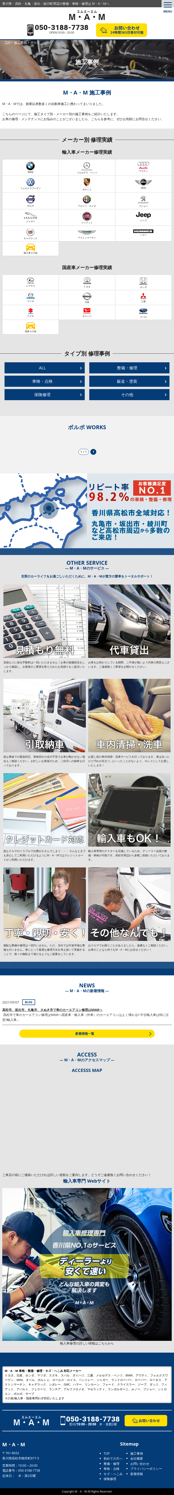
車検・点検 (42, 381)
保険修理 (42, 394)
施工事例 (136, 1453)
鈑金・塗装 (127, 381)
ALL (42, 367)
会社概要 (136, 1458)
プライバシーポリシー (146, 1468)
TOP (107, 1453)
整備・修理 (127, 367)
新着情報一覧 (84, 1033)
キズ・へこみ (113, 1474)
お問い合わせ (139, 1463)
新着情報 (136, 1474)
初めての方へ (113, 1458)
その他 (127, 394)
